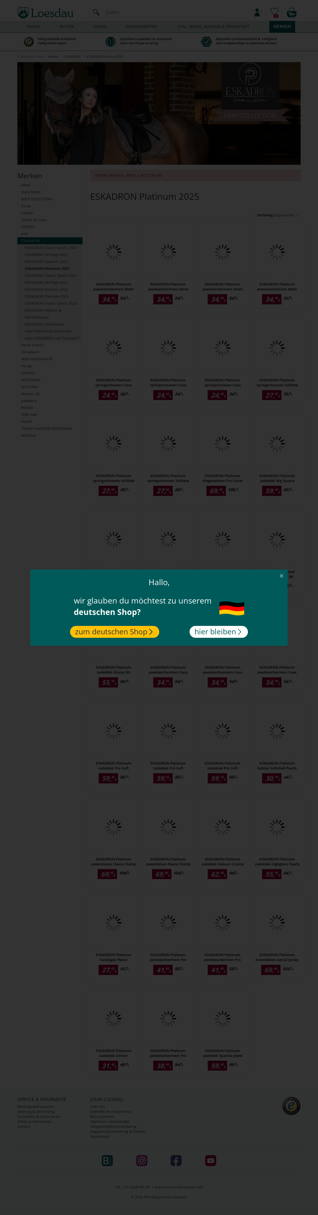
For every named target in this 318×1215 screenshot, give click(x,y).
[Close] (281, 575)
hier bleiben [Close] (218, 631)
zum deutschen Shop (114, 631)
